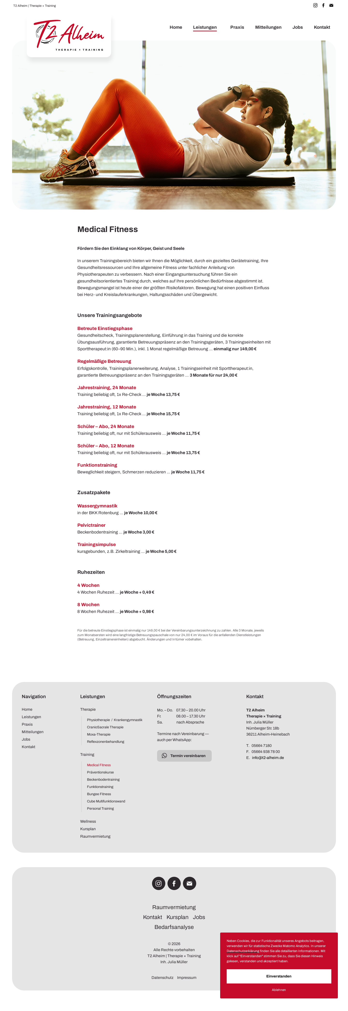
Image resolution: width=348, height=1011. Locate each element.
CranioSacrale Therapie (105, 727)
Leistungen (205, 27)
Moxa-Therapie (98, 734)
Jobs (298, 27)
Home (175, 27)
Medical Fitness (99, 765)
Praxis (237, 27)
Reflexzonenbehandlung (105, 742)
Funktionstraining (100, 787)
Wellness (88, 821)
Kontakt (322, 27)
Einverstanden (287, 979)
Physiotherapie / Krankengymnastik (112, 720)
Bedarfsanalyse (174, 927)
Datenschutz (163, 978)
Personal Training (100, 808)
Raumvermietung (95, 836)
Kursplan (88, 829)
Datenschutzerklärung (289, 949)
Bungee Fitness (99, 794)
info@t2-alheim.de (268, 758)
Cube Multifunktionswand (106, 801)
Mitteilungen (268, 27)
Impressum (186, 978)
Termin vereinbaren (188, 756)
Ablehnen (287, 993)
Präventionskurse (100, 772)
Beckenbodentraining (103, 779)
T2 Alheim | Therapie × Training (34, 5)
